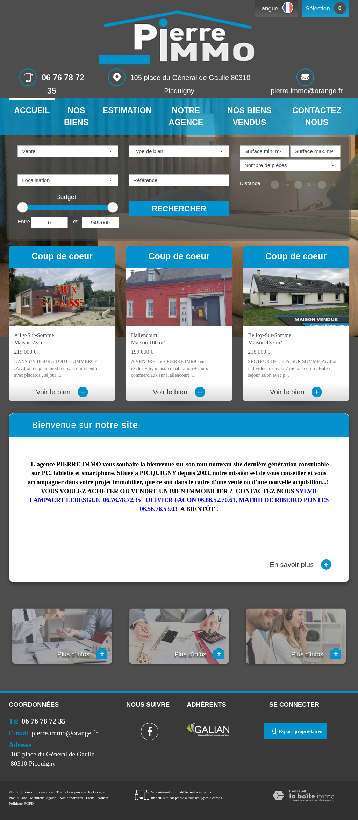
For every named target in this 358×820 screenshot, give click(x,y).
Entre (23, 221)
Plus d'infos (82, 653)
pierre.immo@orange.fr (307, 91)
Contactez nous (316, 116)
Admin (103, 798)
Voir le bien (62, 392)
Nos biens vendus (249, 116)
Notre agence (186, 116)
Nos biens (76, 116)
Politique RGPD (21, 803)
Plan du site (18, 798)
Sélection (318, 8)
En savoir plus (300, 564)
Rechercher (179, 208)
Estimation (127, 110)
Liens (90, 798)
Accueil (32, 110)
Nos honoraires (71, 798)
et (75, 221)
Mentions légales (43, 798)
